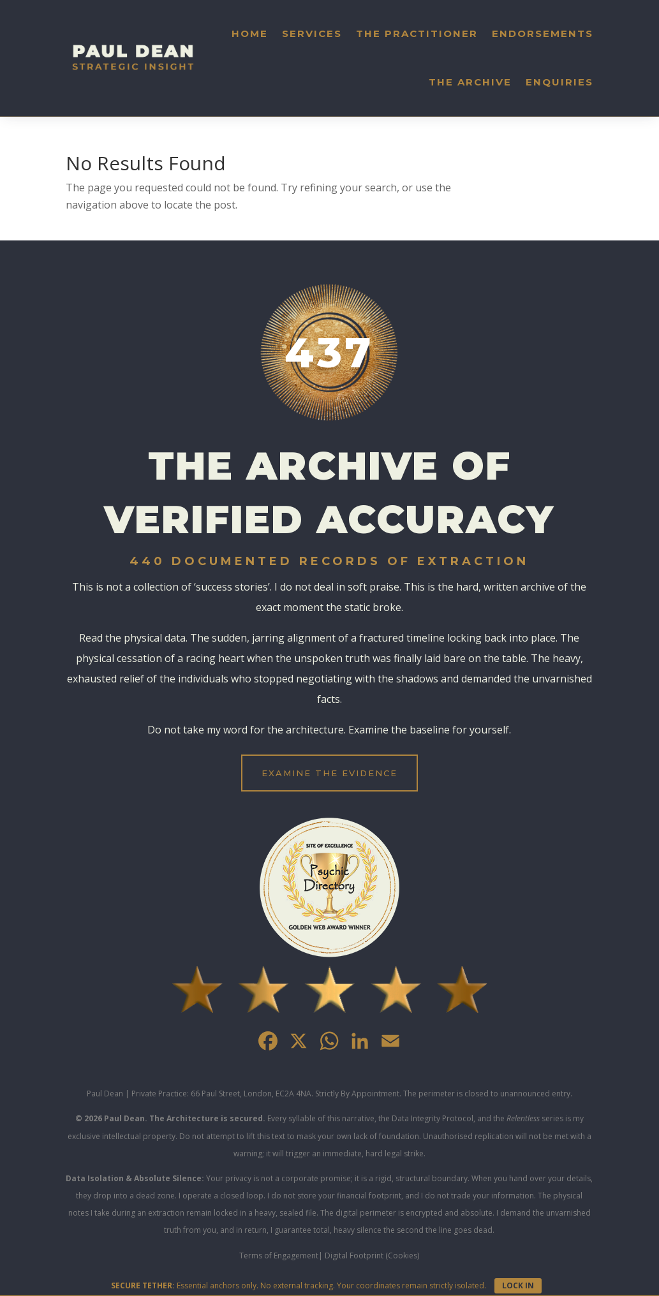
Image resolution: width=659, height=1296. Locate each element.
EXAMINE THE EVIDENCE (329, 773)
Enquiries (559, 82)
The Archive (470, 82)
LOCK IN (518, 1285)
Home (250, 33)
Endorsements (542, 33)
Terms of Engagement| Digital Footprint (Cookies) (329, 1255)
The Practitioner (417, 33)
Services (312, 33)
